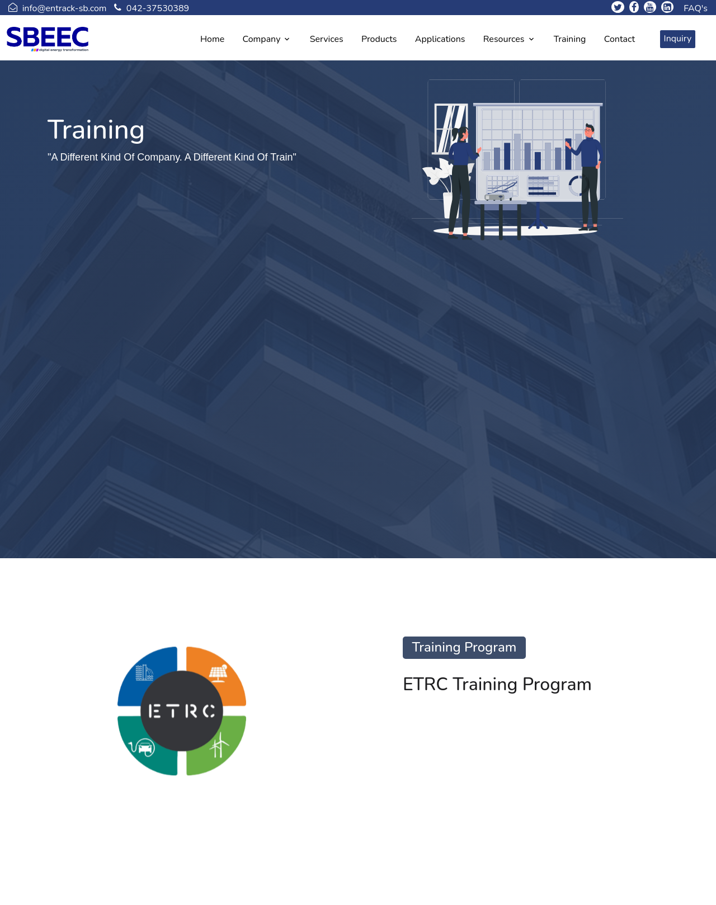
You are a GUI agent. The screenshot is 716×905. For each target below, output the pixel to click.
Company (262, 39)
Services (326, 39)
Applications (440, 39)
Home (212, 39)
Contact (619, 39)
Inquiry (678, 38)
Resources (504, 39)
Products (379, 39)
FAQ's (696, 8)
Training (570, 39)
